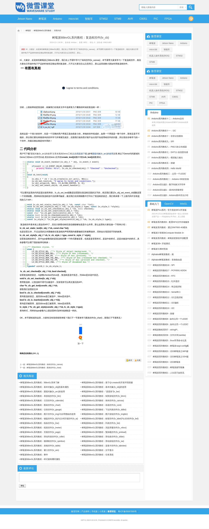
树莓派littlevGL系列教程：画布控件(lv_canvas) (45, 364)
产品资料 (85, 511)
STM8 (117, 18)
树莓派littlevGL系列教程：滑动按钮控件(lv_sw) (103, 441)
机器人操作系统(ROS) (159, 56)
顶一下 (81, 336)
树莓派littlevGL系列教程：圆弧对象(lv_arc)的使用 (42, 391)
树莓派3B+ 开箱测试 (161, 243)
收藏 (138, 360)
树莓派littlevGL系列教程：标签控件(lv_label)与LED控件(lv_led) (110, 418)
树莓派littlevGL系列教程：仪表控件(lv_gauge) (41, 409)
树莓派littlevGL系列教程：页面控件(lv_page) (40, 432)
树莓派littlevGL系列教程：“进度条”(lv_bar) (101, 391)
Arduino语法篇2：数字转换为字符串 (169, 184)
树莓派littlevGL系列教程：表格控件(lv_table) (40, 445)
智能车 (89, 18)
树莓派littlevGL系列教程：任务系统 (98, 454)
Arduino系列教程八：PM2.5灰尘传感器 (169, 147)
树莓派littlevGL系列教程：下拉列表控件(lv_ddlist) (104, 409)
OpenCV (168, 204)
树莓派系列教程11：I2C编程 (166, 303)
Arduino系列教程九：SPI (163, 141)
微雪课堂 (18, 31)
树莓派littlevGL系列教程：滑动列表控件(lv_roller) (42, 436)
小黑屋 (102, 511)
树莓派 (42, 18)
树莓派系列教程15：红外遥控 (166, 281)
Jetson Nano (24, 18)
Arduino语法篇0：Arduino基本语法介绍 (170, 195)
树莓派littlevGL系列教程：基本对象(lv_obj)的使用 (104, 387)
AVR (130, 18)
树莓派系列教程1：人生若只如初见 (168, 373)
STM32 (103, 18)
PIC (156, 18)
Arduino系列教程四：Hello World (166, 168)
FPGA (168, 18)
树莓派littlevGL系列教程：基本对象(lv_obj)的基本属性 (44, 387)
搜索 (182, 7)
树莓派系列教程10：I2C (163, 308)
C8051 (143, 18)
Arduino (57, 18)
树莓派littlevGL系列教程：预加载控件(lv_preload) (104, 432)
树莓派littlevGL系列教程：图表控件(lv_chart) (44, 368)
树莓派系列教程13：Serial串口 (167, 292)
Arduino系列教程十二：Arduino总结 (168, 118)
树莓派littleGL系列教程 (42, 31)
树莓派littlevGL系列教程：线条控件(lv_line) (39, 423)
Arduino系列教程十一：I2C (164, 130)
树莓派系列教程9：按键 (163, 313)
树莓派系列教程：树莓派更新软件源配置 (170, 238)
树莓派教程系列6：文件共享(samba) (169, 335)
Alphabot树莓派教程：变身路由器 (167, 260)
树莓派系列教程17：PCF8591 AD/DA (170, 270)
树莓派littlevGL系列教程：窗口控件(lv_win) (39, 450)
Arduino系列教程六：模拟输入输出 (167, 157)
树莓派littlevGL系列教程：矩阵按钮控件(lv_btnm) (104, 396)
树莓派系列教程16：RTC (164, 276)
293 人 (35, 353)
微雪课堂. (112, 511)
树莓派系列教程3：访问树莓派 (166, 362)
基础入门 (154, 204)
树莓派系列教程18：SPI (164, 265)
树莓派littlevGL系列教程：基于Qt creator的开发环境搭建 (107, 382)
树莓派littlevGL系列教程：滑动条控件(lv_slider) (103, 436)
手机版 (94, 511)
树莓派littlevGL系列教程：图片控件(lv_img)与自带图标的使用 (47, 414)
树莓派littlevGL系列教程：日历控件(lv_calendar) (42, 400)
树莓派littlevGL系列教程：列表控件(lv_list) (101, 423)
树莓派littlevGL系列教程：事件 (34, 454)
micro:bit (73, 18)
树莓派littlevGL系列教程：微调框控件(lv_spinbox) (42, 441)
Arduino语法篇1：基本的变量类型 (168, 190)
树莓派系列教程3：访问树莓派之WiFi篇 (171, 351)
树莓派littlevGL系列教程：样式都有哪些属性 (40, 459)
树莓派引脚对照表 (160, 249)
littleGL (183, 204)
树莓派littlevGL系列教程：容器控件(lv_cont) (101, 405)
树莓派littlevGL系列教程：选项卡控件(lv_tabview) (104, 445)
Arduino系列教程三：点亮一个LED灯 (169, 174)
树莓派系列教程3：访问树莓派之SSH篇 (171, 356)
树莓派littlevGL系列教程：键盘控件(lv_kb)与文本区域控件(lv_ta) (49, 418)
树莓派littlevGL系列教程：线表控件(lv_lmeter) (41, 427)
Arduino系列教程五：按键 (163, 163)
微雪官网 (75, 511)
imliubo (73, 42)
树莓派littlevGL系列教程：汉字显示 (98, 450)
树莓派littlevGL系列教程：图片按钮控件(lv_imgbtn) (105, 414)
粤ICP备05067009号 (127, 511)
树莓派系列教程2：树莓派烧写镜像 (168, 367)
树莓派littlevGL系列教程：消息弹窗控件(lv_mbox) (104, 427)
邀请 (130, 360)
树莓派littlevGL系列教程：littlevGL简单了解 (39, 382)
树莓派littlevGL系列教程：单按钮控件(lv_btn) (40, 396)
